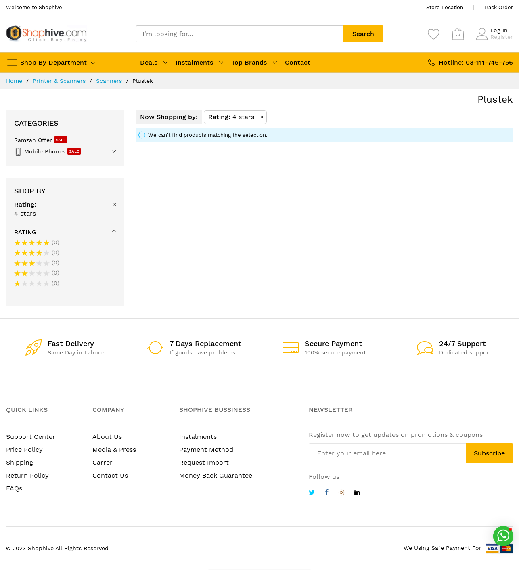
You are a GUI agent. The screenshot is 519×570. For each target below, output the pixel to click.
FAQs (14, 488)
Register (501, 37)
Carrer (102, 462)
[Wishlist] (434, 33)
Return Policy (27, 475)
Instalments (194, 62)
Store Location (444, 7)
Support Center (30, 436)
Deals (148, 62)
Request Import (204, 462)
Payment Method (206, 449)
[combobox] (239, 33)
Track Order (498, 7)
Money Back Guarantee (215, 475)
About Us (107, 436)
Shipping (19, 462)
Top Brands (249, 62)
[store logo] (46, 33)
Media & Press (114, 449)
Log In (499, 30)
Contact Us (110, 475)
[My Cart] (458, 33)
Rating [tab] (25, 232)
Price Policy (24, 449)
